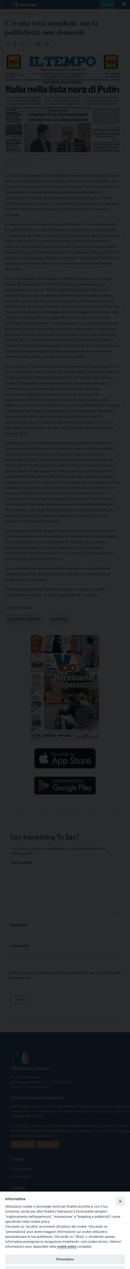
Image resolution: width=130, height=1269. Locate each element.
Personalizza (65, 1259)
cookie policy (66, 1247)
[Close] (120, 1201)
